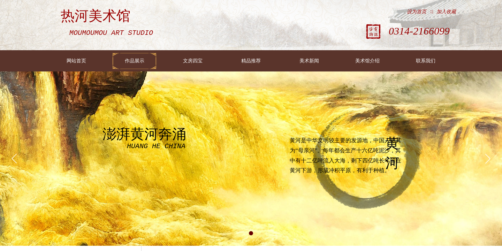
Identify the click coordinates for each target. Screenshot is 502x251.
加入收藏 (446, 11)
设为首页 (416, 11)
